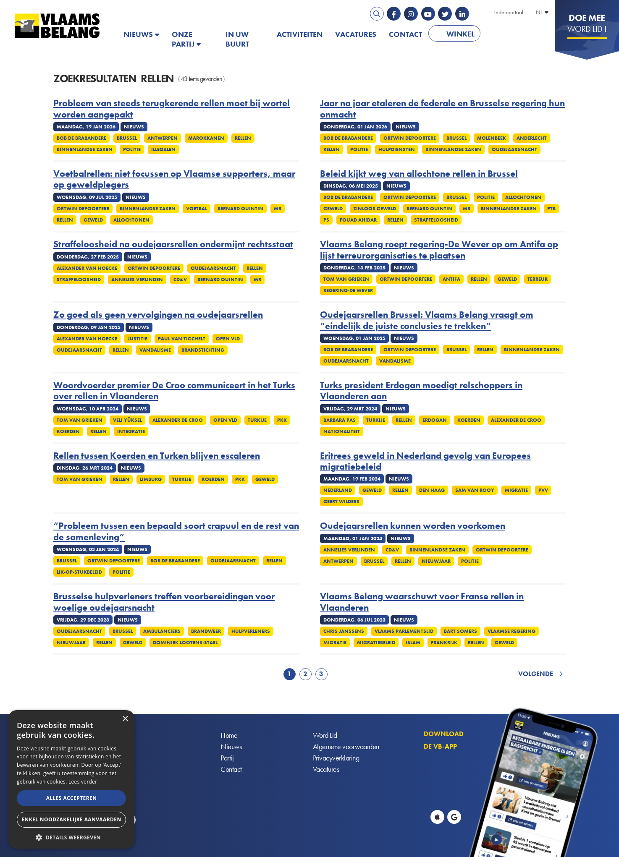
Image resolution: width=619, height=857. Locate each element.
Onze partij (183, 39)
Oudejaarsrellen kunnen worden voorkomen (412, 525)
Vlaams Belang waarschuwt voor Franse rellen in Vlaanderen (422, 602)
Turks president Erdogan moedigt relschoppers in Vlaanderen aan (421, 391)
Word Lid (325, 735)
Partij (226, 758)
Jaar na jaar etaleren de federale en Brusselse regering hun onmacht (442, 109)
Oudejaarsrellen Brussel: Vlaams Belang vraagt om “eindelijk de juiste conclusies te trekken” (426, 320)
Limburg (151, 479)
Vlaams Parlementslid (404, 631)
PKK (282, 420)
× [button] (125, 719)
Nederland (337, 490)
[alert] (71, 779)
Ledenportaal (508, 12)
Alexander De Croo (177, 420)
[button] (71, 836)
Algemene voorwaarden (346, 747)
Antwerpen (162, 138)
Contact (405, 34)
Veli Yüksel (127, 420)
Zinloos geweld (374, 208)
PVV (543, 490)
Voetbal (196, 208)
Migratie (516, 490)
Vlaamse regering (511, 631)
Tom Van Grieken (346, 279)
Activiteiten (300, 34)
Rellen (243, 138)
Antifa (451, 279)
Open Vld (228, 338)
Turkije (257, 420)
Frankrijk (444, 642)
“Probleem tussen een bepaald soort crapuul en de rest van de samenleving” (176, 531)
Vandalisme (155, 350)
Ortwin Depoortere (409, 138)
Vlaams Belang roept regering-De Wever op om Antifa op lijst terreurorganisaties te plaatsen (439, 250)
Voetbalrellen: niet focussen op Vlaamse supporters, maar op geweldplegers (174, 179)
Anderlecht (532, 138)
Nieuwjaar (436, 561)
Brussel (127, 138)
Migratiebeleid (376, 642)
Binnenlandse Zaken (85, 149)
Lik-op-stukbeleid (79, 572)
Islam (413, 642)
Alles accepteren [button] (71, 798)
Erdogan (434, 420)
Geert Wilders (341, 501)
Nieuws (138, 34)
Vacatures (355, 34)
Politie (132, 149)
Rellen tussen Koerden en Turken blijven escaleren (156, 455)
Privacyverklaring (336, 758)
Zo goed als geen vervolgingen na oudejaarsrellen (158, 314)
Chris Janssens (343, 631)
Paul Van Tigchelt (181, 338)
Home (228, 735)
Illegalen (163, 149)
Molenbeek (491, 138)
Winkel (460, 34)
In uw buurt (237, 39)
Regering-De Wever (348, 290)
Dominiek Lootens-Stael (185, 642)
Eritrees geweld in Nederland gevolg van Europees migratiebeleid (425, 461)
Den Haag (432, 490)
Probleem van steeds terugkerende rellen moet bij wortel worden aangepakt (171, 109)
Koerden (68, 431)
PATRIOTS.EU (514, 34)
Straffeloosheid (436, 220)
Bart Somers (460, 631)
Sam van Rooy (474, 490)
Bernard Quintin (240, 208)
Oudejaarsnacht (514, 149)
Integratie (131, 431)
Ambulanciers (162, 631)
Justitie (137, 338)
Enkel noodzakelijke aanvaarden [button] (71, 819)
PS (326, 220)
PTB (551, 208)
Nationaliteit (341, 431)
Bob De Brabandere (81, 138)
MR (277, 208)
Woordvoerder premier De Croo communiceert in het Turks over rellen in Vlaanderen (174, 391)
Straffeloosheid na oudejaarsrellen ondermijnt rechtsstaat (173, 244)
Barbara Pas (339, 420)
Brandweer (206, 631)
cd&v (180, 279)
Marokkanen (206, 138)
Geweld (93, 220)
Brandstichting (202, 350)
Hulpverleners (250, 631)
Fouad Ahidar (358, 220)
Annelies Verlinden (137, 279)
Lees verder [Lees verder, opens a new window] (82, 781)
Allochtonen (131, 220)
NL (539, 12)
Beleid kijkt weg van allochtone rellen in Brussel (419, 173)
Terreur (537, 279)
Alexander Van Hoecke (87, 268)
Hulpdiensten (396, 149)
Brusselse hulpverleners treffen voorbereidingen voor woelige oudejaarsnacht (164, 602)
